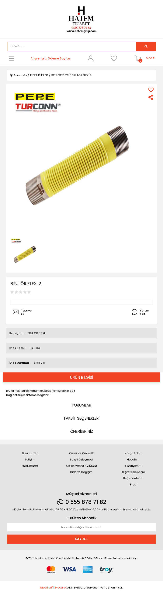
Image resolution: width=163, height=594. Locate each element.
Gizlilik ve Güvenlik (81, 453)
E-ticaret (61, 588)
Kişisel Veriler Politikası (81, 466)
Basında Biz (30, 453)
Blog (133, 484)
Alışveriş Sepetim (133, 472)
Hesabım (133, 460)
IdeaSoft (46, 588)
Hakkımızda (30, 466)
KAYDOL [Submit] (81, 539)
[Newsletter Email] (81, 527)
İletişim (30, 460)
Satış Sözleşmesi (81, 460)
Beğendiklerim (133, 478)
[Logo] (81, 19)
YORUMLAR (81, 405)
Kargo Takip (133, 453)
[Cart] (144, 58)
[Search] (71, 46)
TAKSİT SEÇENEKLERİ (81, 418)
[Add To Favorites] (151, 89)
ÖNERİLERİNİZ (81, 431)
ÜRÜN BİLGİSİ (81, 377)
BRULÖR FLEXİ (36, 333)
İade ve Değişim (81, 472)
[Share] (151, 97)
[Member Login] (90, 58)
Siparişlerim (133, 466)
